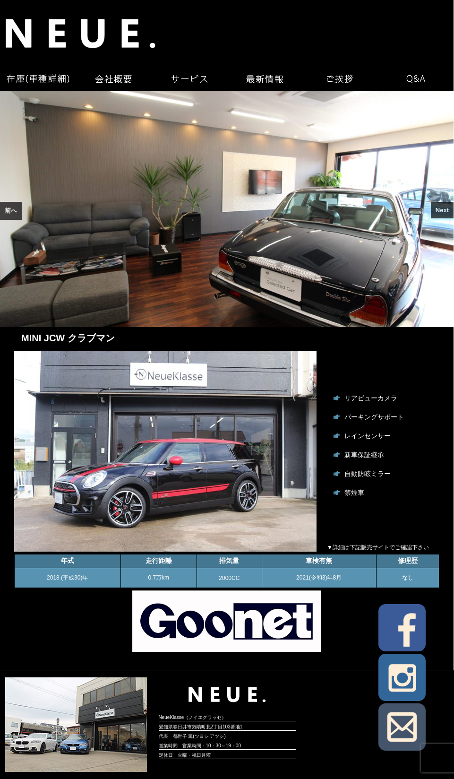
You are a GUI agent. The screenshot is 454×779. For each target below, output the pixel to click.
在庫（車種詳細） (38, 79)
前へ (11, 210)
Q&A (416, 79)
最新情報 (264, 79)
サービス (189, 79)
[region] (227, 209)
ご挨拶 (340, 79)
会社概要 (113, 79)
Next (442, 210)
